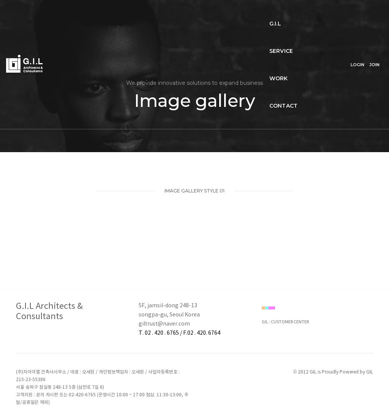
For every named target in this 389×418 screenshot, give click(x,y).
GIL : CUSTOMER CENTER (285, 321)
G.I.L (83, 13)
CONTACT (186, 13)
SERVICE (115, 13)
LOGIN (357, 13)
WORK (149, 13)
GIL (369, 372)
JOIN (374, 13)
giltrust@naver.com (164, 324)
